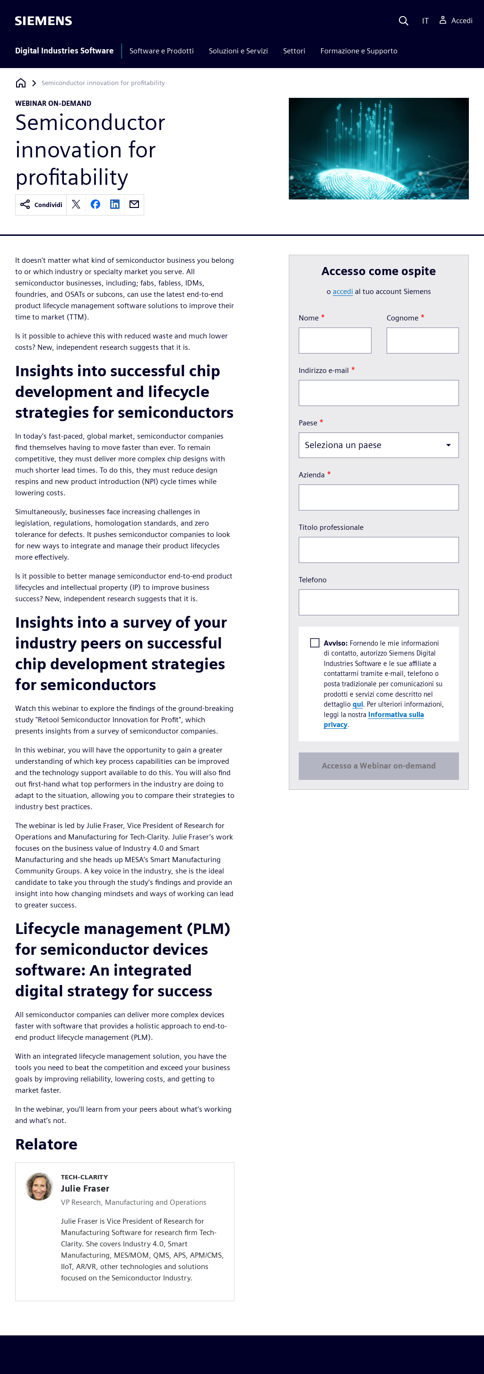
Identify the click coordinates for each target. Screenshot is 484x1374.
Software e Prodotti (162, 50)
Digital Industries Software (64, 50)
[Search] (403, 20)
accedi (343, 291)
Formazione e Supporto (359, 50)
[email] (134, 205)
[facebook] (95, 205)
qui (357, 704)
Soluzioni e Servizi (238, 50)
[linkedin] (114, 205)
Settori (294, 50)
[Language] (423, 21)
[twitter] (76, 205)
